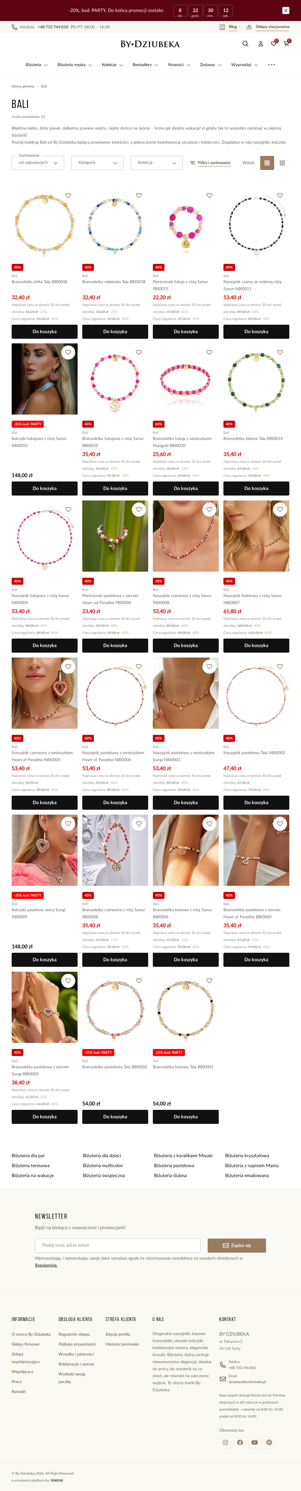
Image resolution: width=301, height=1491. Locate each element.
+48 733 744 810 (242, 1368)
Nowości (179, 65)
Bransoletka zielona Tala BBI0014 (253, 439)
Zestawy (211, 65)
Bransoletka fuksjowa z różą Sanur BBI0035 (113, 442)
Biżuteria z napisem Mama (252, 1165)
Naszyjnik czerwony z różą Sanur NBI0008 (182, 599)
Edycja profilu (118, 1334)
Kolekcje (112, 65)
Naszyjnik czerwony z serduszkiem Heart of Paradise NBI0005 (42, 756)
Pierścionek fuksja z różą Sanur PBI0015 (180, 285)
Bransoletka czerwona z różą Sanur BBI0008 (113, 913)
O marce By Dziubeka (31, 1334)
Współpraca (22, 1372)
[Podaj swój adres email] (117, 1246)
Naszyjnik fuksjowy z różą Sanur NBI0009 (40, 599)
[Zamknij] (285, 10)
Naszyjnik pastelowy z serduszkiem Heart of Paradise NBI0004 (113, 756)
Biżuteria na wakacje (33, 1175)
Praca (17, 1382)
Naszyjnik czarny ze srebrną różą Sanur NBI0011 (252, 285)
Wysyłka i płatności (76, 1354)
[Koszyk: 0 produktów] (286, 44)
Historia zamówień (122, 1344)
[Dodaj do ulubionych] (68, 196)
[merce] (56, 1480)
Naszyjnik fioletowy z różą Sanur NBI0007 (252, 599)
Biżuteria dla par (28, 1155)
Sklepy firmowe (25, 1344)
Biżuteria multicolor (103, 1165)
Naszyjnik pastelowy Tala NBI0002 (254, 753)
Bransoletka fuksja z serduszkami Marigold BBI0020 (182, 442)
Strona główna (23, 86)
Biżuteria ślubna (170, 1175)
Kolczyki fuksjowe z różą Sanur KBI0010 (39, 442)
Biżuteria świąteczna (104, 1175)
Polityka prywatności (77, 1344)
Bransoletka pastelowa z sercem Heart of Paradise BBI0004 (252, 913)
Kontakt (19, 1392)
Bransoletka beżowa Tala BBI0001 (183, 1067)
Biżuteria (37, 65)
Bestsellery (146, 65)
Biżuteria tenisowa (31, 1165)
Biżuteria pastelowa (174, 1165)
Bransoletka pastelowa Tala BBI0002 (114, 1067)
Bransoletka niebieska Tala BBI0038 (114, 282)
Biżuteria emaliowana (247, 1175)
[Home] (150, 43)
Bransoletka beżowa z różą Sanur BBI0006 (182, 913)
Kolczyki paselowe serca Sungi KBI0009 (38, 913)
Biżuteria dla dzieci (102, 1155)
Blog (228, 27)
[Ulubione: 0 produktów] (273, 44)
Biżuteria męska (74, 65)
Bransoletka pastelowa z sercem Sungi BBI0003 (40, 1070)
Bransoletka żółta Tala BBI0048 (39, 282)
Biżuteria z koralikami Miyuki (183, 1155)
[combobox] (38, 163)
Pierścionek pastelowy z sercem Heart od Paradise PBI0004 (110, 599)
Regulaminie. (46, 1265)
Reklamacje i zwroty (76, 1364)
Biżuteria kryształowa (247, 1155)
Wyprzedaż (244, 65)
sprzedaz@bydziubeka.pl (247, 1382)
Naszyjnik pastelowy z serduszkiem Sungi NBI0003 (184, 756)
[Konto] (261, 44)
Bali (15, 275)
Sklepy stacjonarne (267, 27)
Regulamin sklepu (74, 1334)
